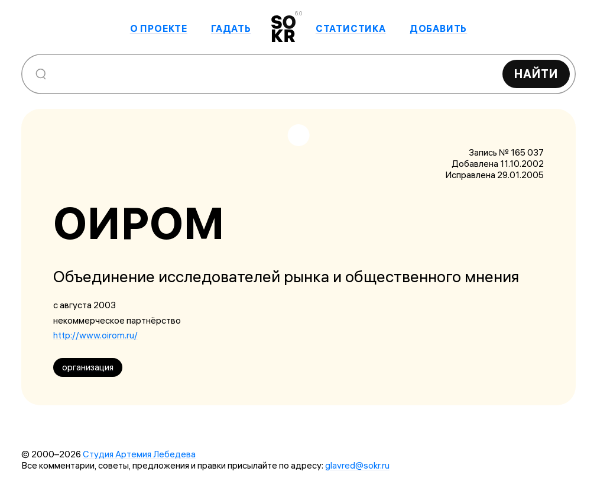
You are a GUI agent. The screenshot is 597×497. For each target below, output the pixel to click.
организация (87, 367)
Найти (536, 73)
